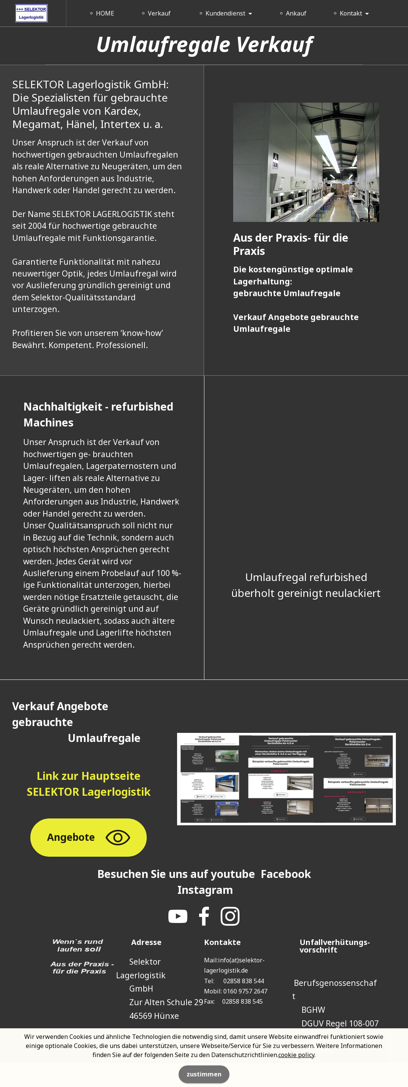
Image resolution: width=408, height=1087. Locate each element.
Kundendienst (226, 13)
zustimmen (204, 1074)
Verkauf (160, 13)
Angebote (88, 837)
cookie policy (296, 1055)
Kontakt (352, 13)
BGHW (317, 1009)
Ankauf (296, 13)
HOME (105, 13)
